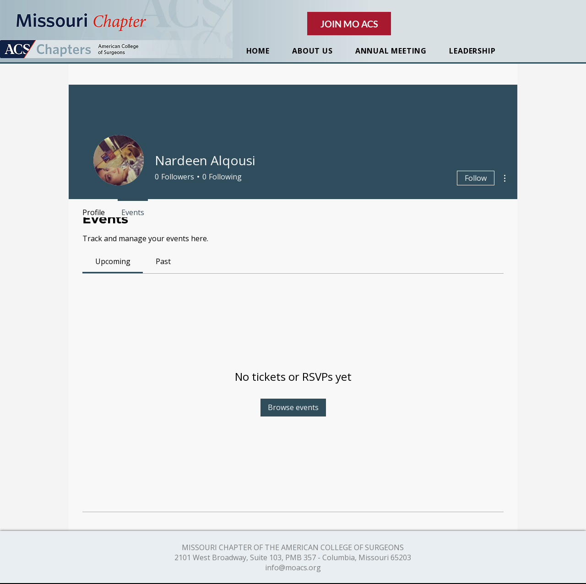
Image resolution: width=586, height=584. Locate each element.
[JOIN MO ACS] (349, 23)
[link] (112, 261)
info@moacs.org (293, 567)
